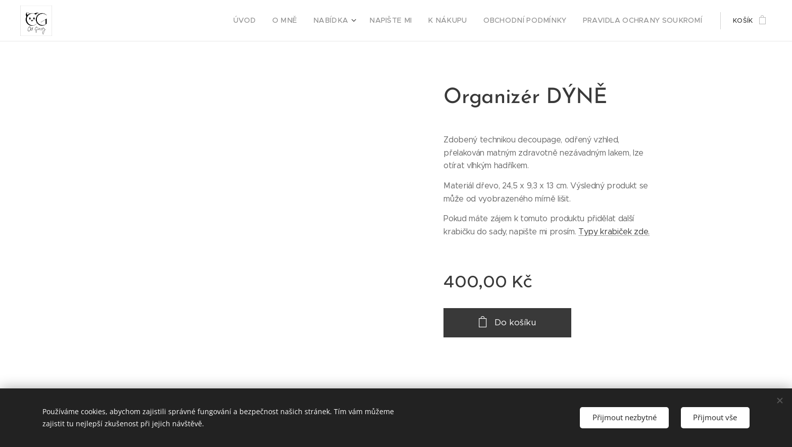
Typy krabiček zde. (614, 231)
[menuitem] (278, 20)
